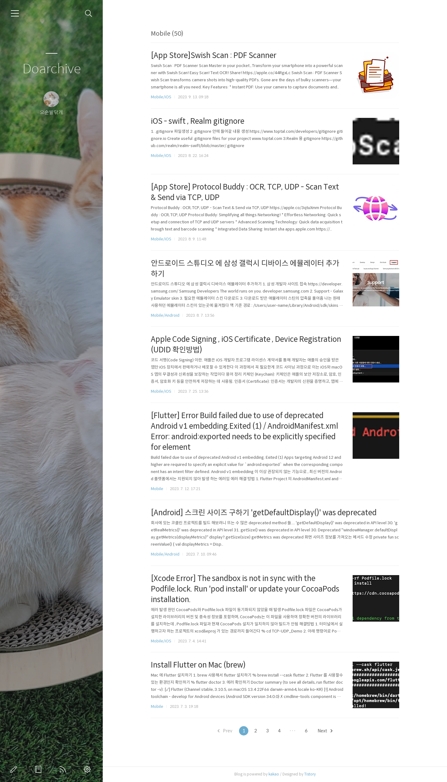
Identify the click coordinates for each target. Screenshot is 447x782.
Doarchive (51, 69)
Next (325, 731)
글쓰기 (14, 769)
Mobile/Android (165, 315)
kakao (274, 774)
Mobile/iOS (161, 97)
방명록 (39, 769)
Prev (225, 731)
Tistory (310, 774)
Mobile (157, 488)
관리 (88, 769)
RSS (63, 769)
